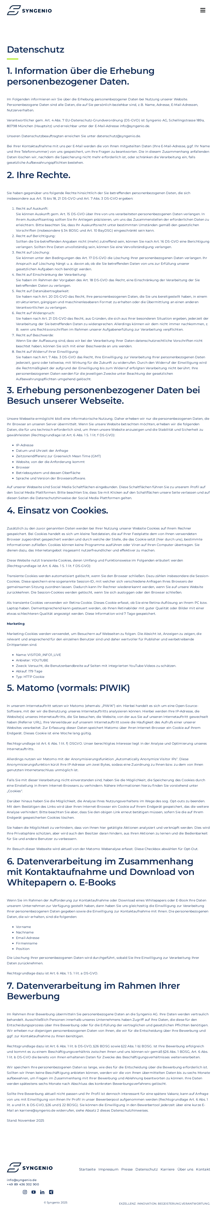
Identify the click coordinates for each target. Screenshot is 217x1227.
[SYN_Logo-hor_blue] (29, 7)
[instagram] (25, 1192)
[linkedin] (42, 1192)
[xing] (51, 1192)
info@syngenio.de (22, 1180)
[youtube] (34, 1192)
